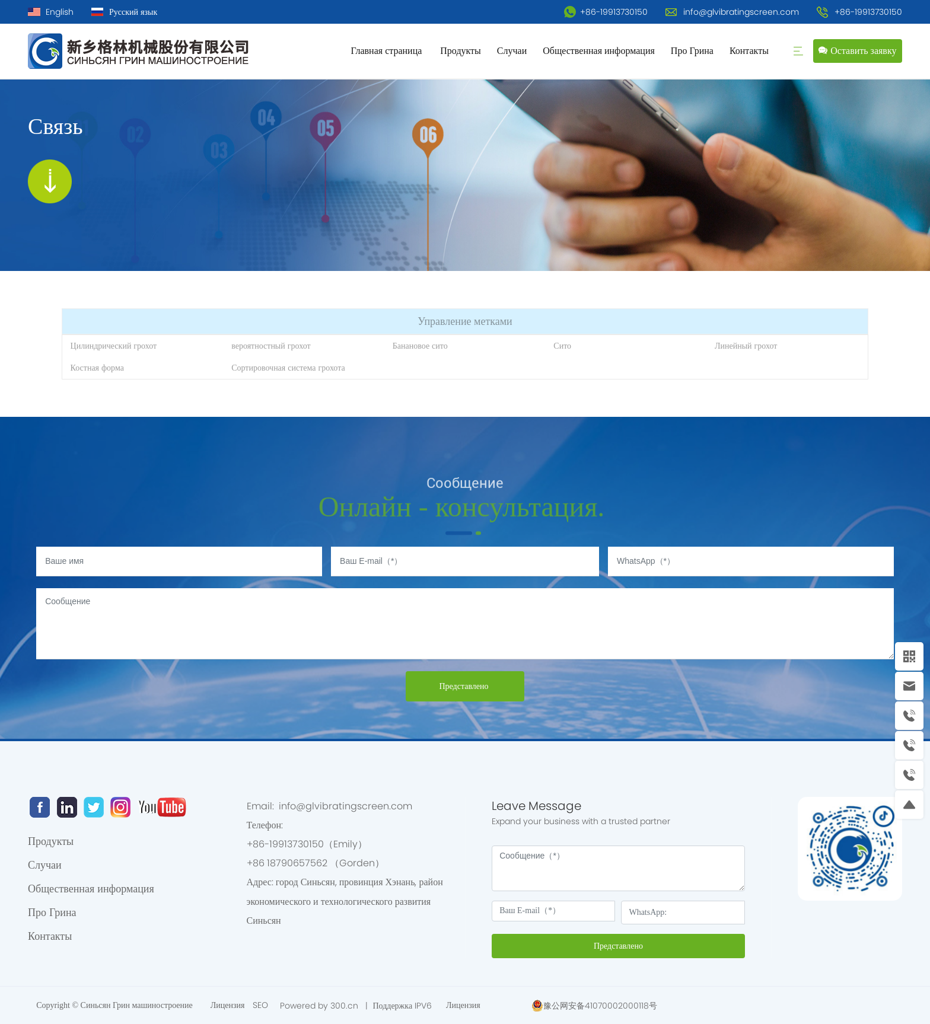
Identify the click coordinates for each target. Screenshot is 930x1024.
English (60, 12)
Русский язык (133, 12)
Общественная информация (599, 51)
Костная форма (97, 368)
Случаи (512, 51)
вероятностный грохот (270, 346)
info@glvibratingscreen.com (741, 12)
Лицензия (229, 1005)
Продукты (460, 51)
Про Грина (692, 51)
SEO (260, 1005)
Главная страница (387, 51)
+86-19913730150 (606, 12)
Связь (55, 126)
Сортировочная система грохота (288, 368)
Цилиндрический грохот (114, 346)
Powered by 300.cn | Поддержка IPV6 (357, 1006)
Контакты (750, 51)
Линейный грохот (746, 346)
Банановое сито (420, 346)
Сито (562, 346)
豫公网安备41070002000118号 (600, 1006)
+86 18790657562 (288, 863)
